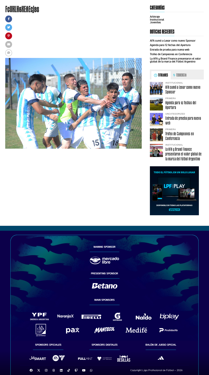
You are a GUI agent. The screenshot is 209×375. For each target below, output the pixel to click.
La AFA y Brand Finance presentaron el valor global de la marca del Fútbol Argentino (175, 60)
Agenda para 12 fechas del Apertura (170, 45)
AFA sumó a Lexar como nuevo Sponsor (172, 40)
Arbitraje (155, 16)
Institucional (157, 19)
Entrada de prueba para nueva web (169, 49)
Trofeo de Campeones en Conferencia (171, 54)
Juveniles (155, 22)
